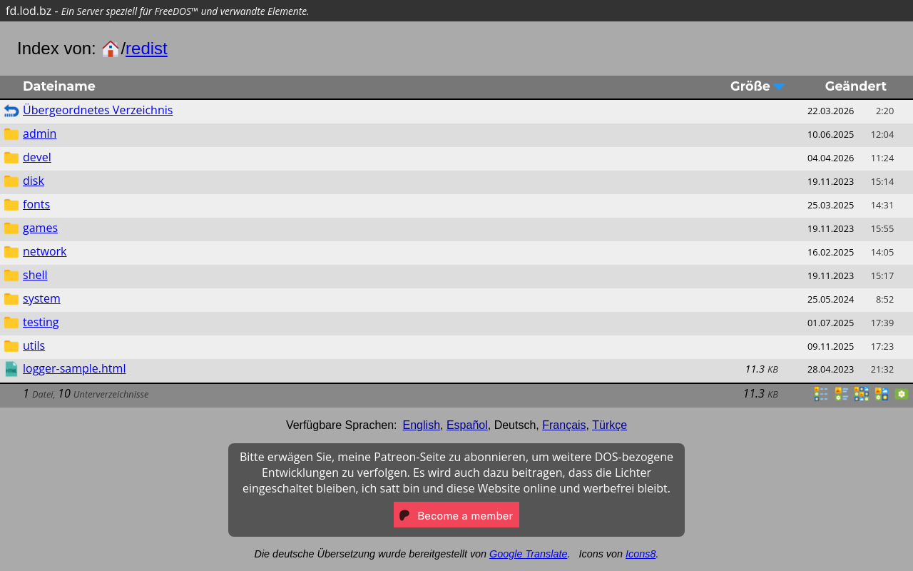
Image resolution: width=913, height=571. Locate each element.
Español (467, 425)
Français (564, 425)
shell (35, 275)
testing (41, 322)
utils (34, 345)
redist (147, 48)
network (44, 251)
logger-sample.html (74, 368)
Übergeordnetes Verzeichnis (98, 110)
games (40, 228)
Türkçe (609, 425)
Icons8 (641, 554)
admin (39, 133)
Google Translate (528, 554)
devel (37, 157)
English (421, 425)
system (42, 298)
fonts (36, 204)
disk (33, 180)
